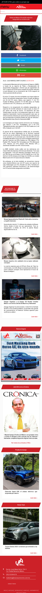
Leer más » (34, 234)
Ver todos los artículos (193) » (21, 442)
